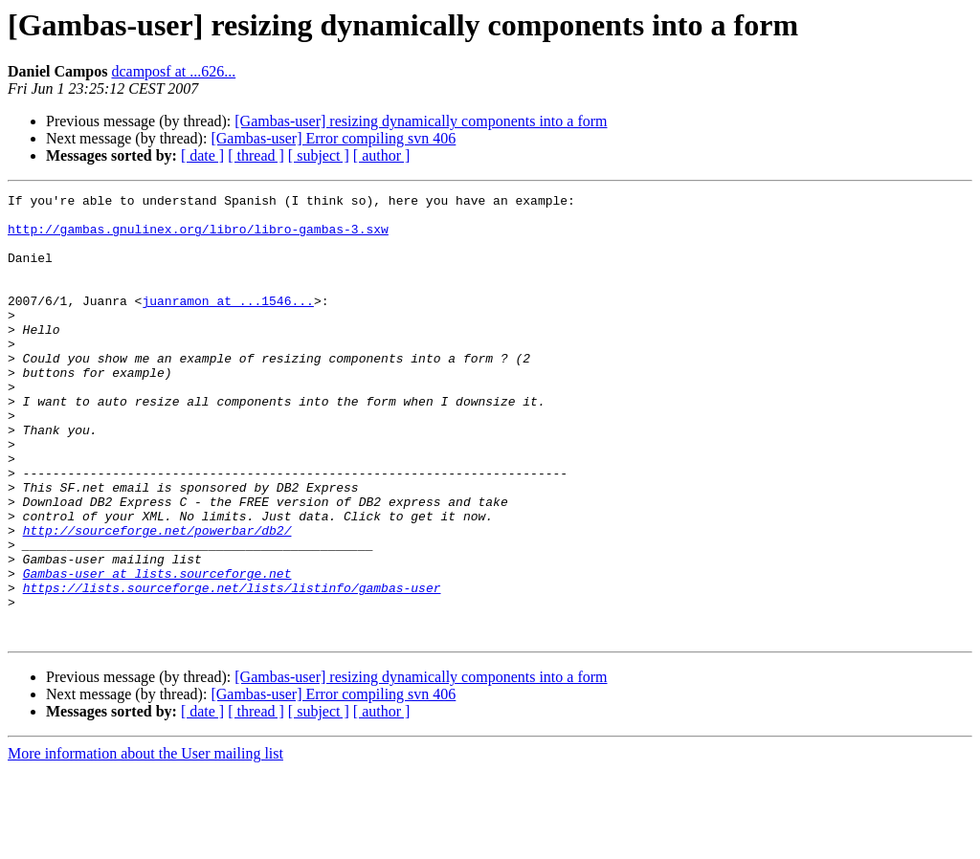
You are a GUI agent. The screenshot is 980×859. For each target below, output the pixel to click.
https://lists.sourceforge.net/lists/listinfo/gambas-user (232, 667)
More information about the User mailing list (145, 842)
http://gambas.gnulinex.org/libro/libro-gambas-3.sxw (198, 237)
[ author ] (382, 155)
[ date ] (202, 155)
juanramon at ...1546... (227, 323)
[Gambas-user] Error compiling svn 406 (333, 138)
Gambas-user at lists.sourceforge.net (157, 650)
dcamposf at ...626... (173, 71)
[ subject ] (318, 155)
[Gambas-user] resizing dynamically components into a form (420, 121)
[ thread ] (256, 155)
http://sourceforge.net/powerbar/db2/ (157, 598)
